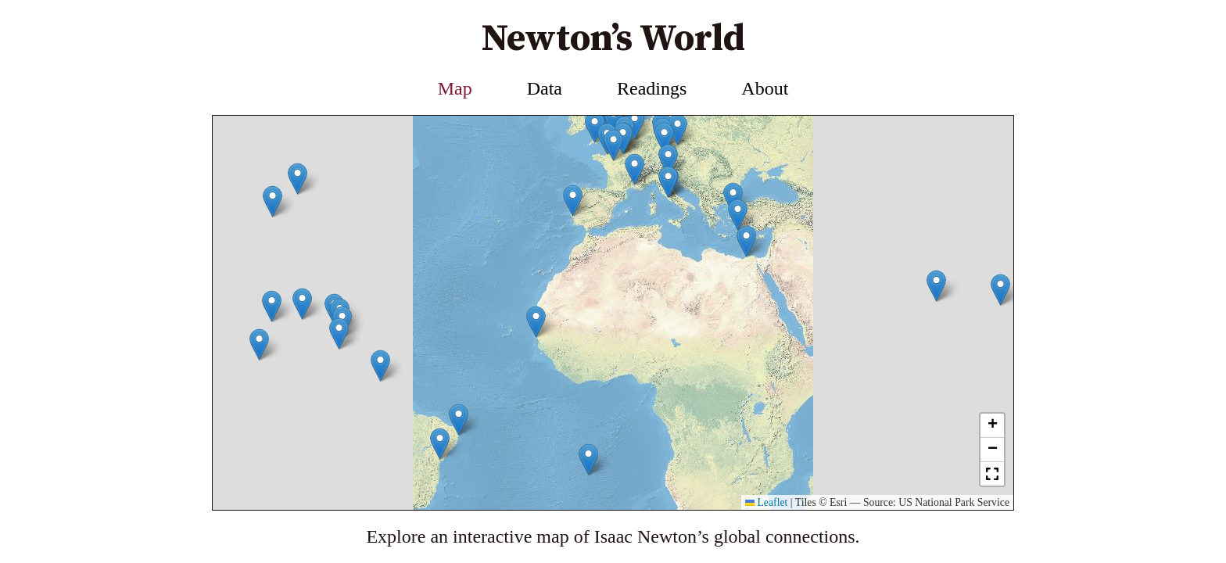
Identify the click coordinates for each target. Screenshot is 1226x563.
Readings (651, 88)
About (764, 88)
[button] (272, 228)
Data (544, 88)
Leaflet (766, 502)
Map (455, 88)
